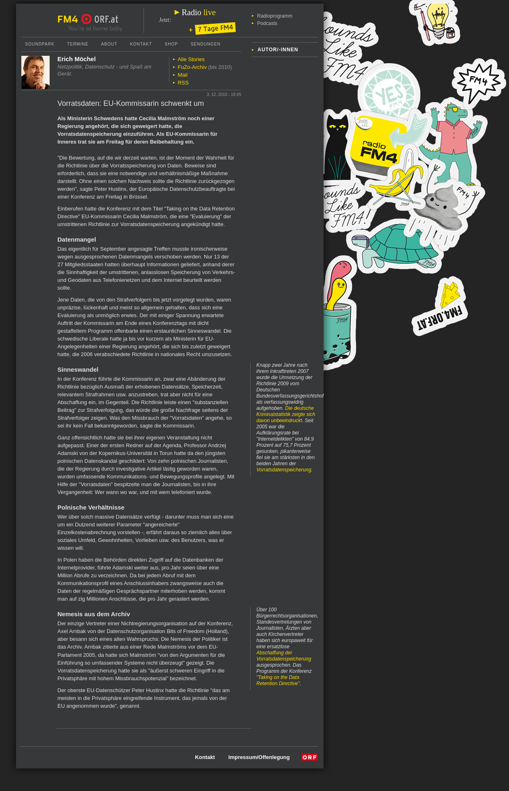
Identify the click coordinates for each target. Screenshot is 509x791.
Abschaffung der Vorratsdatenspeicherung (283, 656)
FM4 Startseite (70, 19)
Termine (78, 44)
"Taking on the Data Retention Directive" (278, 680)
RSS (183, 83)
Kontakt (141, 44)
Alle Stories (191, 59)
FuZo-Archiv (192, 67)
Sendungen (206, 44)
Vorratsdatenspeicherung (283, 470)
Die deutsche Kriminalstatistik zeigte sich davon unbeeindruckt (285, 414)
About (109, 44)
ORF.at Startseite (99, 19)
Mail (182, 75)
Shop (171, 44)
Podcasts (267, 23)
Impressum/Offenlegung (259, 757)
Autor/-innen (278, 50)
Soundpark (40, 44)
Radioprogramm (274, 16)
